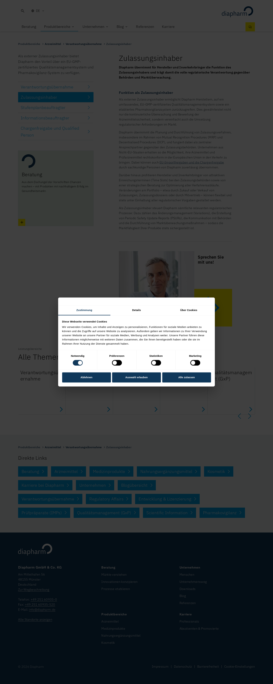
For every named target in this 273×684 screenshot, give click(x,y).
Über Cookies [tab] (188, 310)
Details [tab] (136, 310)
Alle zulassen (186, 377)
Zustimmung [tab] (84, 310)
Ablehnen (86, 377)
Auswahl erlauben (136, 377)
